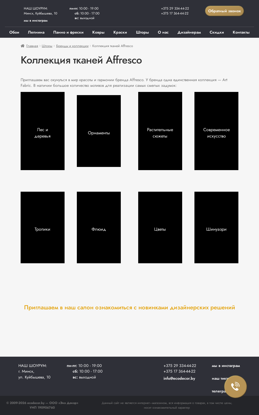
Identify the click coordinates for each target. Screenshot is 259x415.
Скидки (217, 32)
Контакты (241, 32)
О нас (163, 32)
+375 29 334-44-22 (175, 8)
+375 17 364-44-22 (175, 13)
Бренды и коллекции (72, 45)
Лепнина (36, 32)
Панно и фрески (68, 32)
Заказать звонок (236, 387)
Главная (32, 45)
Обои (14, 32)
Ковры (98, 32)
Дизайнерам (189, 32)
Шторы (142, 32)
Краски (120, 32)
